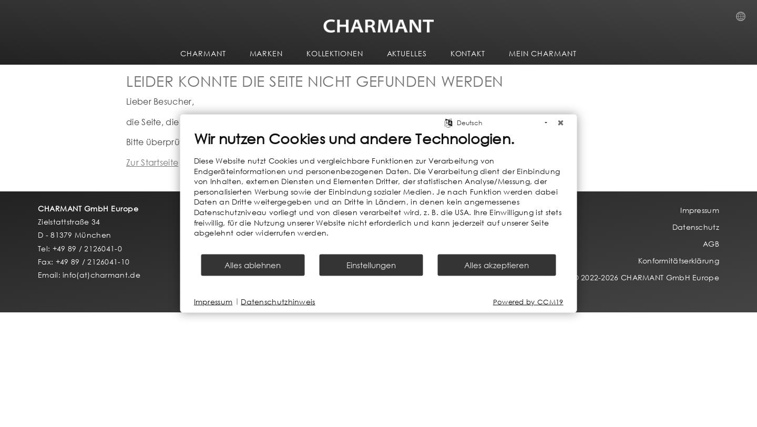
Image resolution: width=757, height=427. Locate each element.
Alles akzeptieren (496, 264)
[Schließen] (561, 123)
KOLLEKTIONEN (334, 53)
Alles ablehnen (252, 264)
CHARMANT (203, 53)
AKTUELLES (407, 53)
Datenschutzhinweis (278, 302)
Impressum (213, 302)
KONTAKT (468, 53)
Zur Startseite (152, 162)
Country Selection (744, 19)
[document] (379, 191)
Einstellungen (371, 264)
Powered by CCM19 (528, 301)
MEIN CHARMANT (543, 53)
